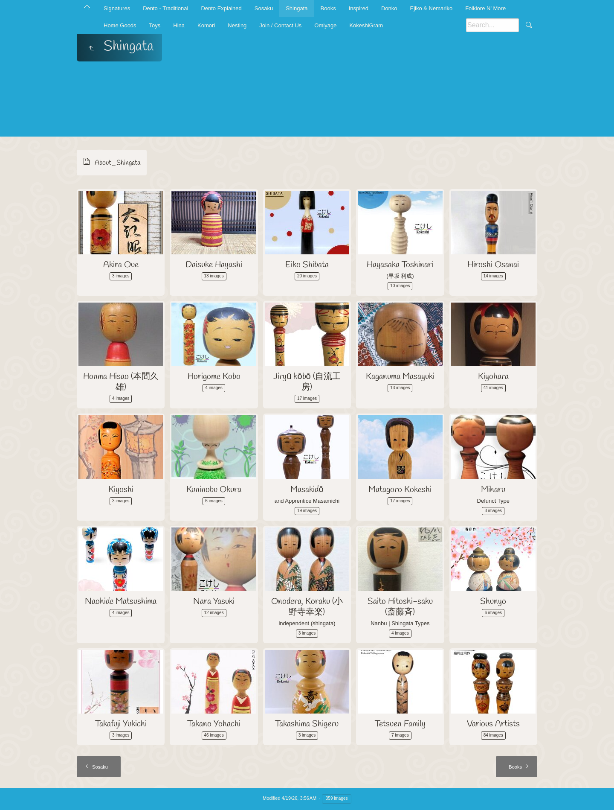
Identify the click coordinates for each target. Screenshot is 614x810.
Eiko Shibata (307, 265)
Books (328, 8)
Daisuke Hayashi (213, 265)
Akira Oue (121, 265)
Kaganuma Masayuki (400, 376)
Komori (206, 25)
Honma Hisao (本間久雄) (121, 382)
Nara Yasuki (214, 601)
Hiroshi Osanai (493, 265)
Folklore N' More (485, 8)
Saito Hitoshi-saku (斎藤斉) (400, 607)
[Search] (492, 25)
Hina (179, 25)
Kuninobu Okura (213, 489)
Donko (389, 8)
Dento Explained (221, 8)
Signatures (117, 8)
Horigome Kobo (214, 376)
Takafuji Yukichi (121, 724)
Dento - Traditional (165, 8)
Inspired (358, 8)
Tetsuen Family (400, 724)
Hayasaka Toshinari (400, 265)
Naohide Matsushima (120, 601)
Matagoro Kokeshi (400, 489)
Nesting (237, 25)
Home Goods (120, 25)
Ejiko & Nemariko (431, 8)
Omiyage (325, 25)
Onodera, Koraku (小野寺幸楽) (307, 607)
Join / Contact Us (280, 25)
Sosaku (264, 8)
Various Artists (493, 724)
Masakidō (306, 489)
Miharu (493, 489)
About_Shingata (117, 162)
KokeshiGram (366, 25)
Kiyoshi (120, 489)
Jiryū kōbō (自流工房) (306, 382)
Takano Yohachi (213, 724)
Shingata (296, 8)
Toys (155, 25)
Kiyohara (493, 376)
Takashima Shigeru (307, 724)
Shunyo (493, 601)
